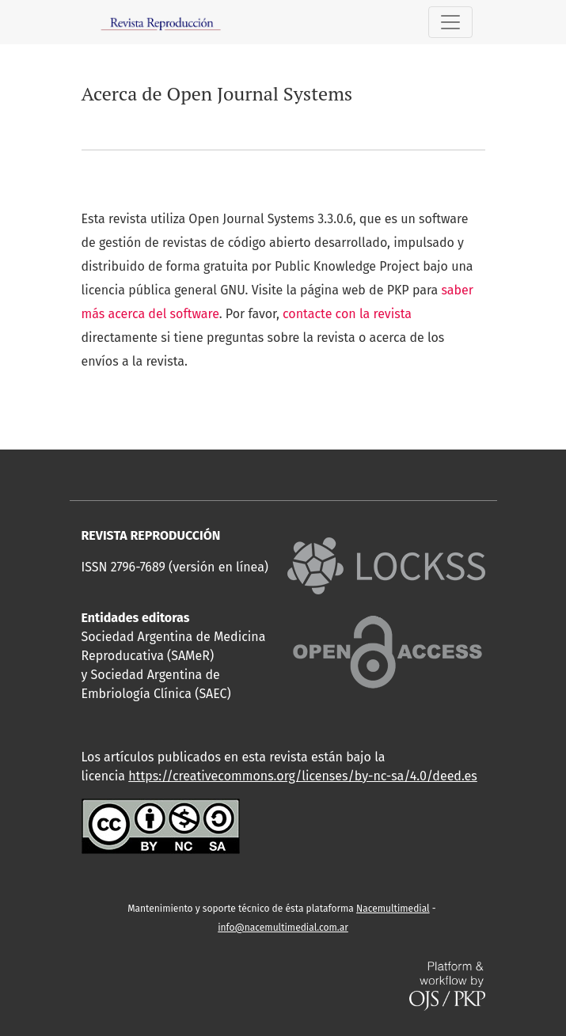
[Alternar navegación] (450, 22)
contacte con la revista (347, 313)
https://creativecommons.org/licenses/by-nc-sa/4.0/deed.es (302, 776)
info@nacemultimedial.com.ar (283, 927)
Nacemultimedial (393, 908)
